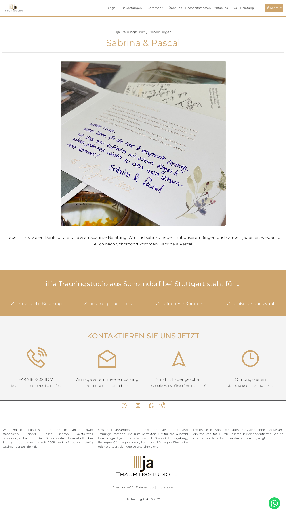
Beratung (247, 8)
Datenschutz (145, 487)
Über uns (175, 8)
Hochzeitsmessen (198, 8)
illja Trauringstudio (129, 32)
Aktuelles (221, 8)
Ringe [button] (112, 8)
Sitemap (119, 487)
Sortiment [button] (157, 8)
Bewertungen (160, 32)
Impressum (164, 487)
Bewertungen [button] (133, 8)
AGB (130, 487)
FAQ (234, 8)
